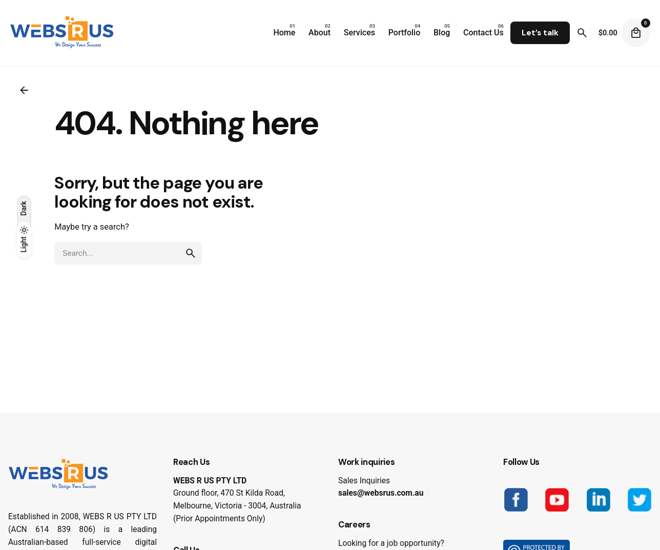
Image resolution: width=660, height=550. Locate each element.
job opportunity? (415, 543)
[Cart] (636, 32)
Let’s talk (540, 33)
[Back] (24, 90)
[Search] (582, 33)
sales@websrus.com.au (380, 493)
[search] (190, 253)
